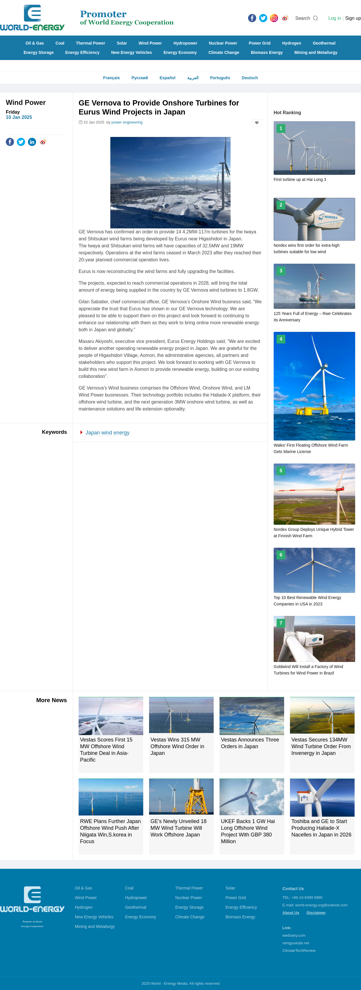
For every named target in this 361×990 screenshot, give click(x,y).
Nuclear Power (223, 43)
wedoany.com (293, 935)
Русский (140, 77)
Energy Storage (39, 52)
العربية (193, 77)
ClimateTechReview (299, 950)
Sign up (353, 18)
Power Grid (260, 43)
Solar (122, 43)
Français (111, 77)
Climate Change (223, 52)
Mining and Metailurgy (315, 52)
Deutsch (250, 77)
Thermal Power (90, 43)
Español (167, 77)
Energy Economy (180, 52)
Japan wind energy (108, 433)
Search (302, 18)
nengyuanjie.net (295, 943)
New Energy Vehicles (131, 52)
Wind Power (150, 43)
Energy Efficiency (82, 52)
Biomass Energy (267, 52)
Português (220, 77)
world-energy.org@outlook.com (321, 905)
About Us (290, 912)
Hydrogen (291, 43)
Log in (334, 18)
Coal (60, 43)
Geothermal (324, 43)
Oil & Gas (35, 43)
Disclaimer (316, 912)
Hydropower (185, 43)
